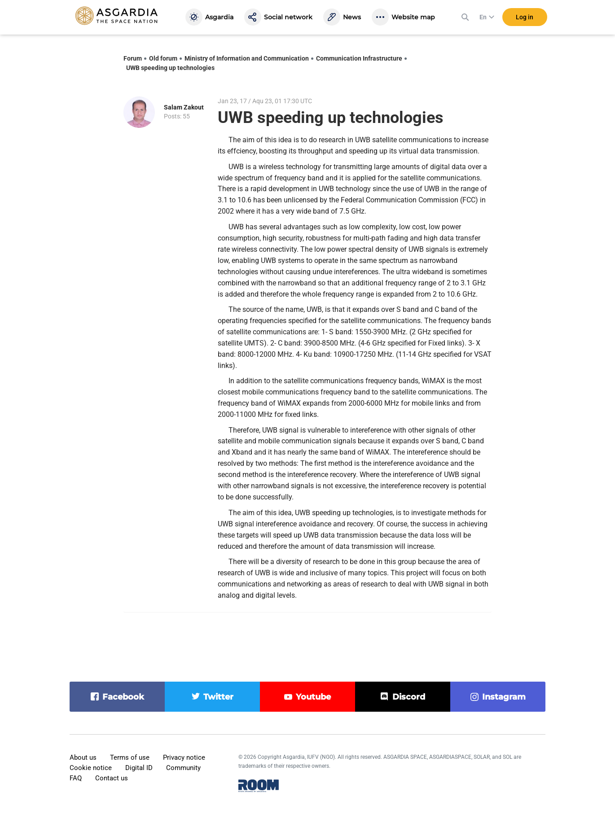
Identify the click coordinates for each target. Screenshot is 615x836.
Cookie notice (91, 768)
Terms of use (129, 757)
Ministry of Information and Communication (246, 58)
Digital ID (139, 768)
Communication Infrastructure (359, 58)
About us (83, 757)
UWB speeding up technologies (170, 67)
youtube (313, 697)
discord (408, 697)
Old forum (163, 58)
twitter (218, 697)
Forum (132, 58)
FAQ (76, 778)
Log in (524, 17)
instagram (504, 697)
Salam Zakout (184, 107)
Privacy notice (184, 757)
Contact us (111, 778)
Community (183, 768)
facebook (123, 697)
